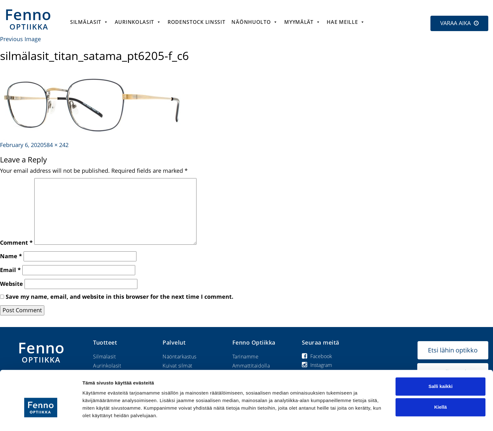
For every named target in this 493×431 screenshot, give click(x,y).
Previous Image (20, 39)
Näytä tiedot (96, 418)
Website (11, 283)
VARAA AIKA (455, 23)
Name (11, 256)
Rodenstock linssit (196, 22)
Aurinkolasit (138, 22)
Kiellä (440, 393)
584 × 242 (56, 145)
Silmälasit (89, 22)
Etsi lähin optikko (453, 350)
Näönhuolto (254, 22)
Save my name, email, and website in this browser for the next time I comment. (119, 296)
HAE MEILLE (346, 22)
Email (10, 270)
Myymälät (302, 22)
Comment (16, 242)
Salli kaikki (441, 372)
